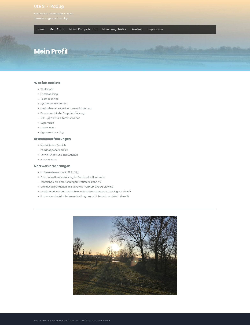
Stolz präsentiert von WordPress (51, 320)
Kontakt (137, 29)
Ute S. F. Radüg (49, 6)
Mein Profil (57, 29)
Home (41, 29)
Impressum (155, 29)
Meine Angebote (114, 29)
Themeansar (103, 320)
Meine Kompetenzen (83, 29)
